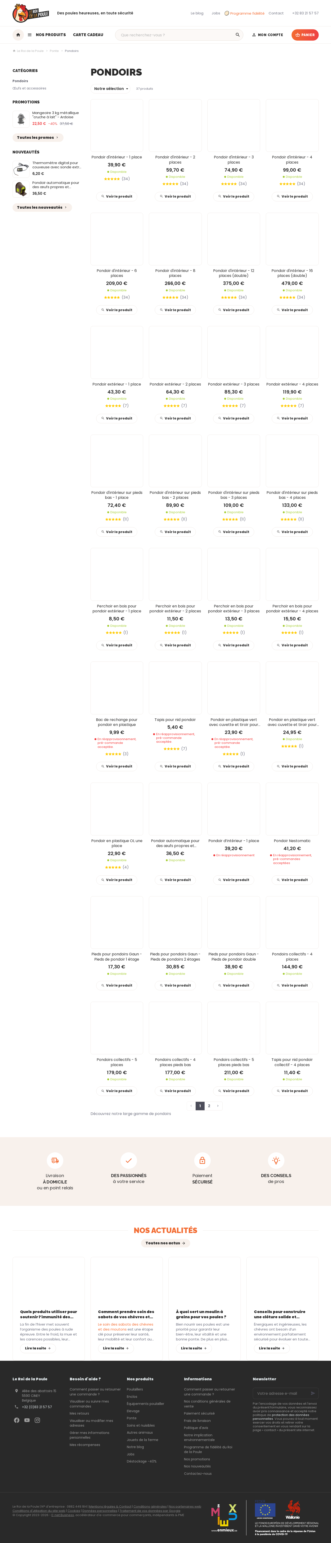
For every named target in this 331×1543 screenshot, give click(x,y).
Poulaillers (135, 1389)
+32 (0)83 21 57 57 (37, 1407)
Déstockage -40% (142, 1461)
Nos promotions (197, 1459)
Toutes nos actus (163, 1243)
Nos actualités (165, 1230)
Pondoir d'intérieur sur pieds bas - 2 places (175, 495)
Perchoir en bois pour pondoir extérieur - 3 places (234, 609)
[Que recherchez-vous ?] (179, 35)
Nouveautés (26, 152)
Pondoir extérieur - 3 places (233, 384)
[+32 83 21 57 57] (305, 13)
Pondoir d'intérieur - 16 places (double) (292, 273)
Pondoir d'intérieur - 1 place (116, 157)
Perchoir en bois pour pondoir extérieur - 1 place (116, 609)
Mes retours (79, 1413)
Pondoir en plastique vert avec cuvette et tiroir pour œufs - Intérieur (233, 722)
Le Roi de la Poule (28, 51)
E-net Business (63, 1515)
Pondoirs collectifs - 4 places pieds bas (175, 1062)
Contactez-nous (198, 1473)
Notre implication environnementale (199, 1437)
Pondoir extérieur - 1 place (116, 384)
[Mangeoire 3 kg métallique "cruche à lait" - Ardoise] (21, 119)
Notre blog (135, 1447)
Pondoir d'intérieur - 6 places (117, 273)
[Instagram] (37, 1420)
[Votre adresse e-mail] (285, 1393)
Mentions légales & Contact (110, 1506)
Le (125, 1327)
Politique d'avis (196, 1427)
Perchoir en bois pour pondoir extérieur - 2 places (175, 609)
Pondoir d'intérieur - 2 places (175, 160)
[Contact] (276, 13)
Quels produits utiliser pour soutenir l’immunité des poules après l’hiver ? (48, 1314)
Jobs (130, 1454)
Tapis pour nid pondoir (175, 719)
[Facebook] (17, 1420)
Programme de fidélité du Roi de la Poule (208, 1449)
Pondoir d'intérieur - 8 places (175, 273)
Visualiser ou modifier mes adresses (91, 1423)
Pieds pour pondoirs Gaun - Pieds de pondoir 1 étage (116, 957)
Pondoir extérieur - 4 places (292, 384)
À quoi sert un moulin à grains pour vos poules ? (201, 1314)
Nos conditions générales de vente (207, 1404)
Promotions (26, 102)
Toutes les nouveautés (42, 207)
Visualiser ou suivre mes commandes (89, 1404)
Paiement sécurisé (199, 1413)
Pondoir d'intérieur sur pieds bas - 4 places (292, 495)
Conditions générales (150, 1506)
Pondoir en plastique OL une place (116, 843)
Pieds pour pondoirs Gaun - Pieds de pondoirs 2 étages (175, 957)
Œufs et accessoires (29, 88)
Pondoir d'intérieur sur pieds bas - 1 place (116, 495)
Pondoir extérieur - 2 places (175, 384)
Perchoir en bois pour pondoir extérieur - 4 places (292, 609)
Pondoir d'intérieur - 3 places (234, 160)
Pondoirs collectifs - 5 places (117, 1062)
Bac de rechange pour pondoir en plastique (117, 722)
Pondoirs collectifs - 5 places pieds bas (234, 1062)
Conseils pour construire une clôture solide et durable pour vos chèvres (280, 1314)
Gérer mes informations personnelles (89, 1435)
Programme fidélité (244, 13)
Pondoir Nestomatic (292, 840)
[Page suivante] (218, 1106)
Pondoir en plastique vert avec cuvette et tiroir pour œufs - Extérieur (292, 722)
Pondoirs (20, 81)
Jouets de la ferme (142, 1439)
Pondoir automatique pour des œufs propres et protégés (55, 187)
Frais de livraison (197, 1420)
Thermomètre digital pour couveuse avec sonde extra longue (57, 167)
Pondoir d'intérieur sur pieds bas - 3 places (233, 495)
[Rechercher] (237, 35)
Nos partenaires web (185, 1506)
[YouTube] (27, 1420)
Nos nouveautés (197, 1466)
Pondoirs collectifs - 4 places (292, 957)
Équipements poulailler (145, 1403)
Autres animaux (140, 1432)
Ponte (54, 51)
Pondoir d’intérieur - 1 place (233, 840)
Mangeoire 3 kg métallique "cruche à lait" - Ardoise (55, 115)
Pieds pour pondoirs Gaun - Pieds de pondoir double (233, 957)
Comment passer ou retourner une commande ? (95, 1392)
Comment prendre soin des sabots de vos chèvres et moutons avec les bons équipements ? (126, 1314)
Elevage (133, 1411)
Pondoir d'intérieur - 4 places (292, 160)
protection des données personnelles (281, 1417)
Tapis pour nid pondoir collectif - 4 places (292, 1062)
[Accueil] (18, 34)
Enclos (132, 1396)
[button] (46, 34)
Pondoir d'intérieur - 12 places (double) (233, 273)
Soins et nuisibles (141, 1425)
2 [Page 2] (209, 1106)
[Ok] (313, 1393)
